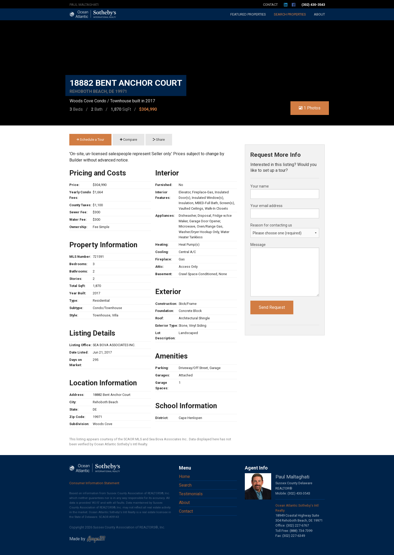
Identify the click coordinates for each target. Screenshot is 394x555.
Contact (270, 5)
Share (159, 140)
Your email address (266, 206)
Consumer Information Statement (94, 483)
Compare (128, 140)
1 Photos (309, 107)
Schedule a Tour (90, 140)
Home (184, 476)
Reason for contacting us (271, 225)
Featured (248, 14)
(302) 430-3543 (313, 5)
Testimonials (191, 493)
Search (290, 14)
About (319, 14)
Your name (259, 186)
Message (258, 245)
